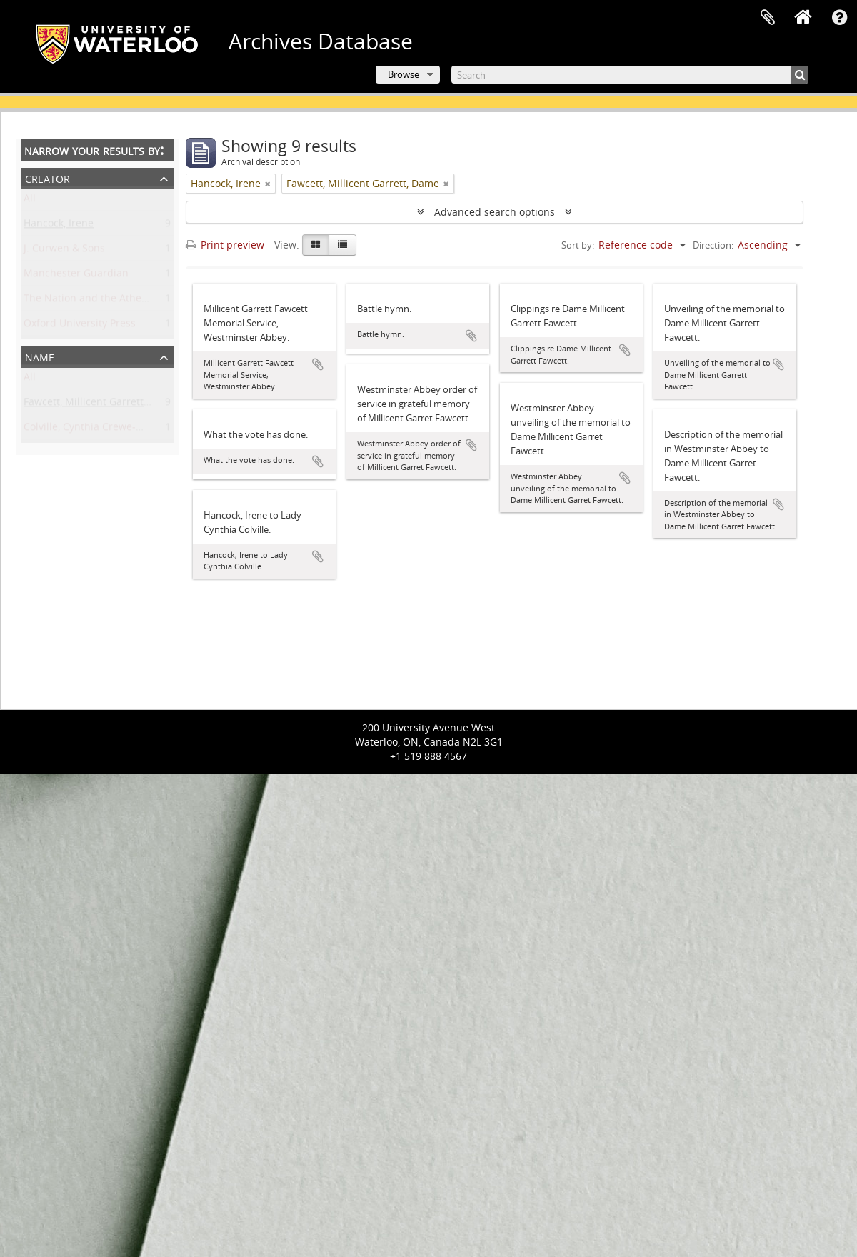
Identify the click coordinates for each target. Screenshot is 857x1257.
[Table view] (342, 245)
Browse (403, 74)
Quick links (839, 18)
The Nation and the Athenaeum (99, 301)
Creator (47, 177)
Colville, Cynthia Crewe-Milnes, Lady (109, 429)
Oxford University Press (80, 326)
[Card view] (315, 245)
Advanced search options (494, 212)
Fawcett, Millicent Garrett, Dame (100, 404)
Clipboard (768, 18)
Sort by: (577, 245)
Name (39, 356)
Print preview (225, 244)
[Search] (629, 75)
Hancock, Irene (59, 226)
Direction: (713, 245)
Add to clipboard (318, 364)
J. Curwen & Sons (64, 251)
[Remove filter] (268, 183)
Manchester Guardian (76, 276)
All (30, 201)
